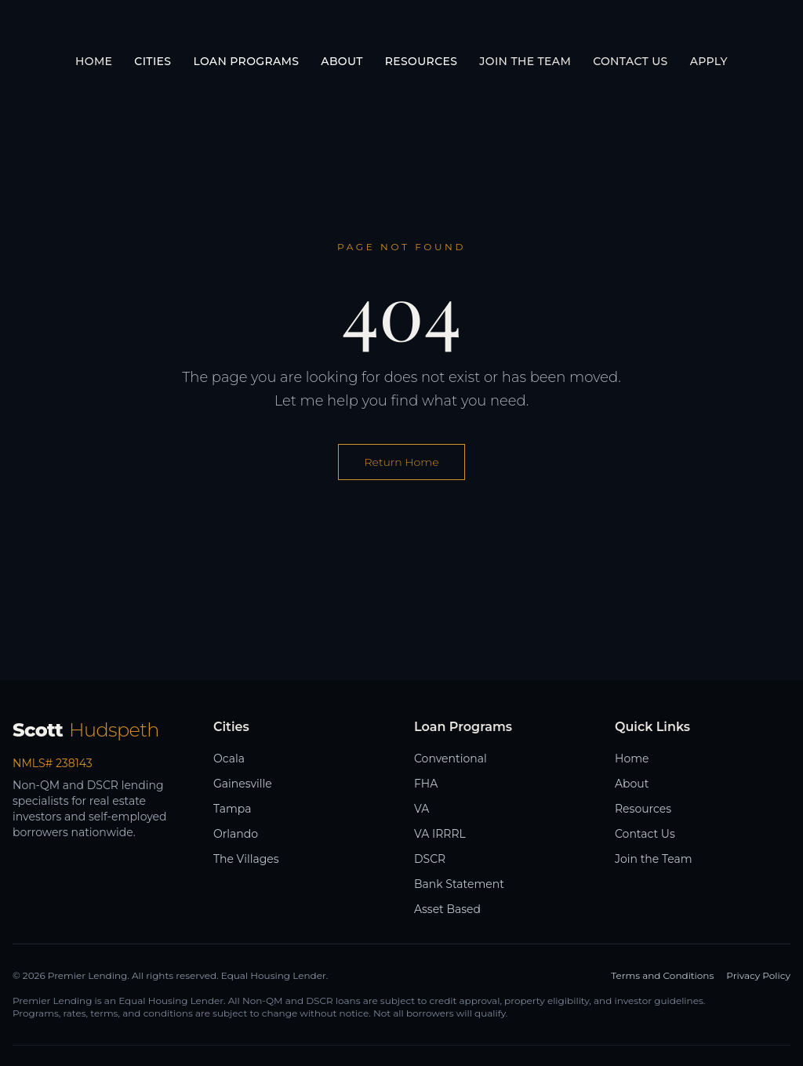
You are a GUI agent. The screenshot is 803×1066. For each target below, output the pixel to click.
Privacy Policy (758, 975)
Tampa (232, 809)
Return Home (401, 462)
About (632, 784)
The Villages (246, 859)
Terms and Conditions (662, 975)
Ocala (229, 758)
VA (421, 809)
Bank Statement (459, 884)
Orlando (235, 834)
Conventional (450, 758)
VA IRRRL (440, 834)
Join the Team (525, 61)
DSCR (429, 859)
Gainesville (242, 784)
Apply (709, 61)
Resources (643, 809)
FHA (426, 784)
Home (93, 61)
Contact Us (630, 61)
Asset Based (447, 909)
